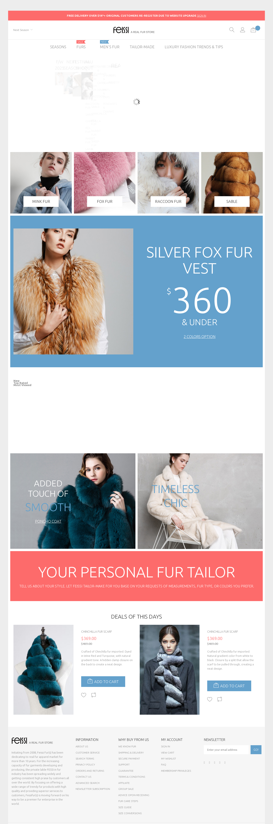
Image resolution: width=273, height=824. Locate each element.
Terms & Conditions (131, 776)
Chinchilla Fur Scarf (96, 631)
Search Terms (85, 758)
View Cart (167, 752)
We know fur (127, 746)
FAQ (163, 764)
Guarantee (126, 770)
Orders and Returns (90, 770)
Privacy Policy (85, 764)
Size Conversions (130, 813)
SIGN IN (201, 15)
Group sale (126, 788)
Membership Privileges (176, 770)
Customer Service (88, 752)
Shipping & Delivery (131, 752)
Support (124, 764)
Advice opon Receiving (133, 795)
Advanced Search (88, 783)
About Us (82, 746)
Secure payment (129, 758)
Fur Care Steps (128, 801)
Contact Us (83, 776)
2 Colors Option (200, 336)
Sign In (165, 746)
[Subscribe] (256, 749)
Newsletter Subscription (93, 788)
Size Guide (125, 807)
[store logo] (136, 30)
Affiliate (124, 783)
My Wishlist (168, 758)
